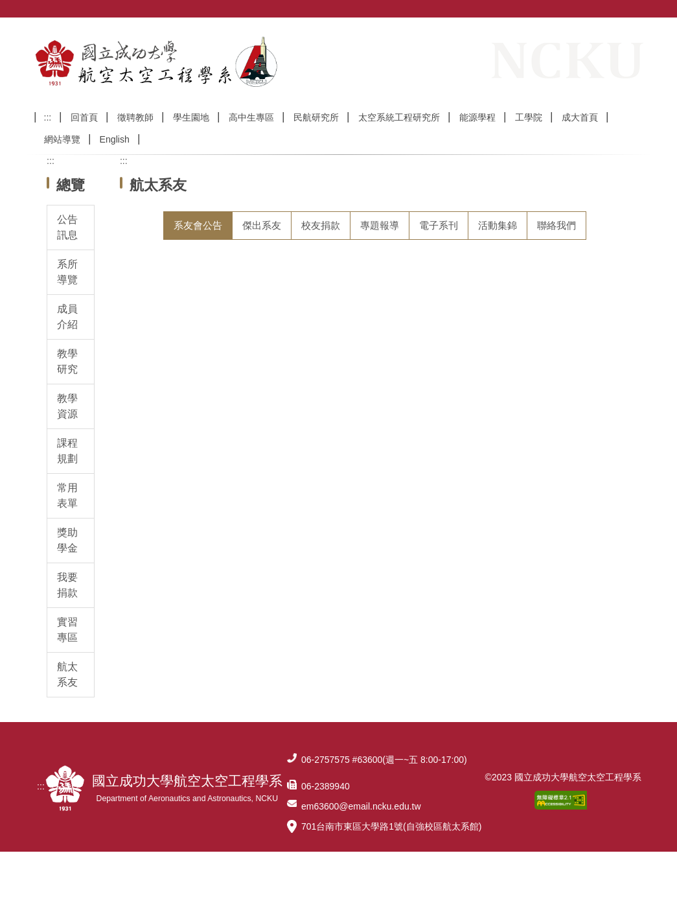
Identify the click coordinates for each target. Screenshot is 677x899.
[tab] (198, 243)
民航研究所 (316, 135)
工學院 (528, 135)
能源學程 (477, 135)
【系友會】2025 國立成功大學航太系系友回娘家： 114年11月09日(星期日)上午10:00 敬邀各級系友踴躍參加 (376, 293)
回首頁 (84, 135)
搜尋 (633, 115)
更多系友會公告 (572, 424)
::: (48, 135)
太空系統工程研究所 (399, 135)
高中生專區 (251, 135)
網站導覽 (62, 157)
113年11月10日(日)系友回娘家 (215, 397)
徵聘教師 (135, 135)
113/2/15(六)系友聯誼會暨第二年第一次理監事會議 (262, 365)
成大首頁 (580, 135)
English (115, 157)
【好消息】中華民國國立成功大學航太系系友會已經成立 (274, 334)
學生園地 (191, 135)
